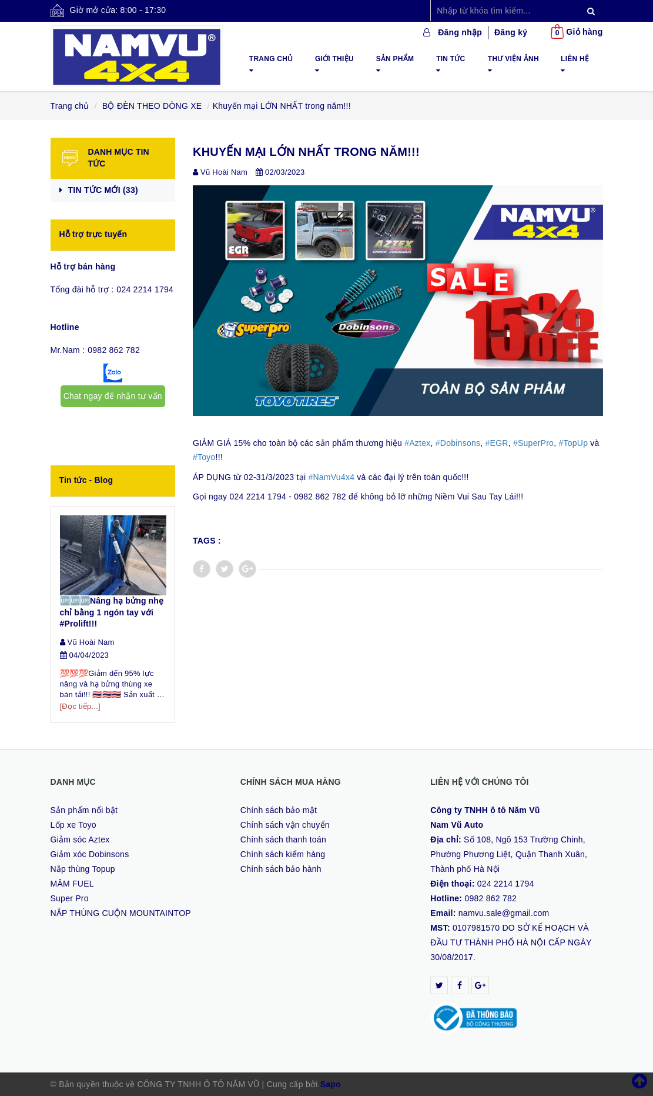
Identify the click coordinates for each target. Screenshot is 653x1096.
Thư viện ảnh (513, 64)
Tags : (207, 540)
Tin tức (450, 64)
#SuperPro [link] (533, 443)
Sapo (330, 1084)
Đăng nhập (460, 32)
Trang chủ (271, 64)
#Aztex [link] (417, 443)
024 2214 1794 (144, 289)
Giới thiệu (334, 64)
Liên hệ (575, 64)
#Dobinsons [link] (458, 443)
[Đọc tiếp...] (80, 706)
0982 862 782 (114, 350)
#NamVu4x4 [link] (331, 477)
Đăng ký (510, 32)
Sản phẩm (395, 64)
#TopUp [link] (573, 443)
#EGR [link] (496, 443)
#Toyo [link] (204, 457)
